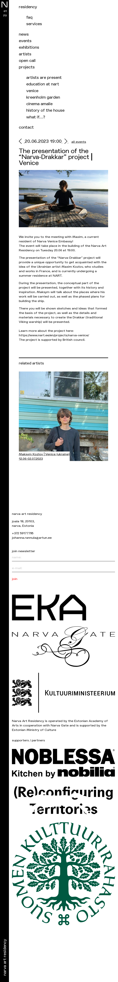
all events (78, 142)
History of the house (45, 110)
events (25, 41)
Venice (32, 91)
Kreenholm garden (43, 97)
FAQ (29, 17)
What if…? (35, 117)
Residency (28, 7)
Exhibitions (29, 47)
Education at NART (42, 84)
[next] (65, 142)
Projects (27, 67)
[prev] (22, 142)
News (24, 34)
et (5, 11)
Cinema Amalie (39, 104)
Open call (27, 60)
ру (5, 15)
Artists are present (44, 77)
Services (34, 24)
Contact (26, 127)
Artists (25, 54)
